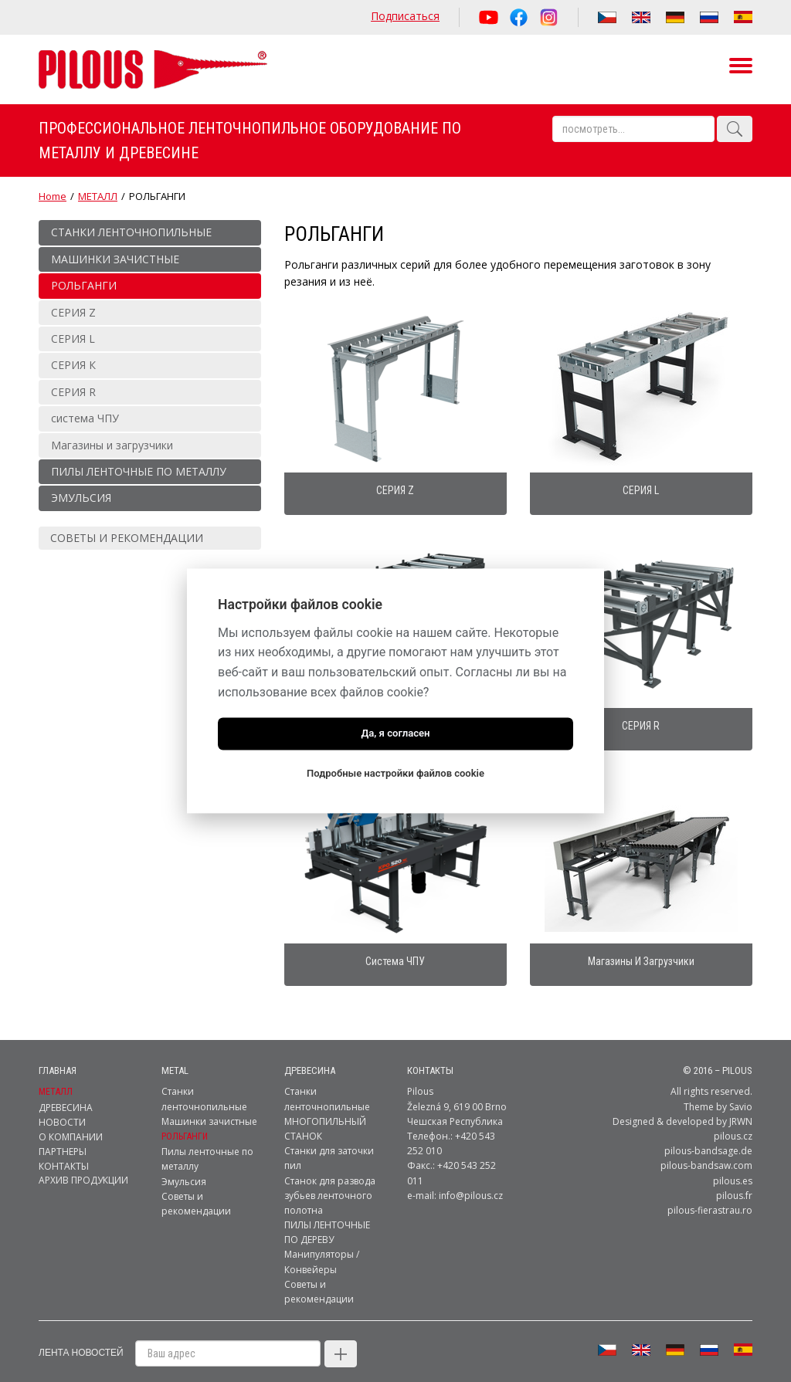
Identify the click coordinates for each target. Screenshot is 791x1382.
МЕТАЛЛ (97, 196)
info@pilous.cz (471, 1179)
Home (52, 196)
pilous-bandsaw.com (706, 1149)
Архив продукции (83, 1163)
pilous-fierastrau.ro (709, 1194)
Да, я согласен (395, 734)
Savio (740, 1090)
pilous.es (732, 1164)
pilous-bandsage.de (708, 1134)
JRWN (740, 1105)
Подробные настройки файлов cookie (395, 774)
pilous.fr (734, 1179)
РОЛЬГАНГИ (184, 1120)
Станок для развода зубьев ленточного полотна (329, 1179)
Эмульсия (183, 1165)
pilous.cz (733, 1119)
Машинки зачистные (209, 1105)
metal (174, 1054)
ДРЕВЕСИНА (309, 1054)
